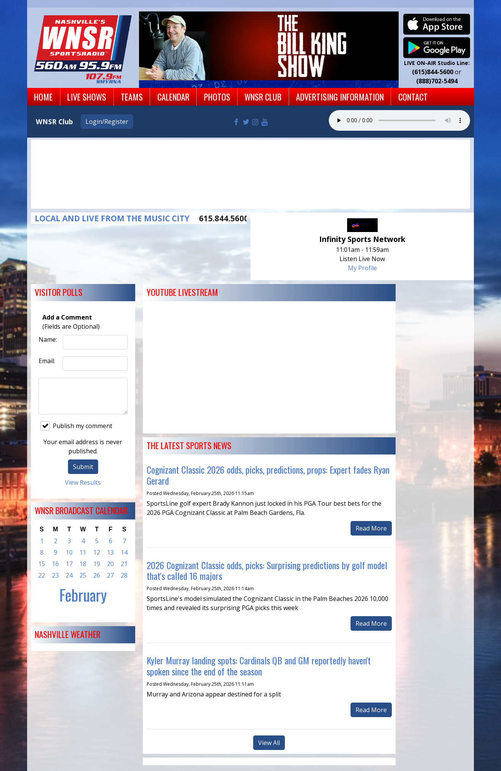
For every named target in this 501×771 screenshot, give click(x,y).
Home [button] (43, 96)
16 (55, 564)
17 (69, 564)
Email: (47, 361)
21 (124, 564)
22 (41, 575)
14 (124, 552)
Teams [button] (132, 96)
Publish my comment (76, 425)
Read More (371, 528)
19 (96, 564)
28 (124, 575)
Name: (48, 339)
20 (110, 564)
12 (96, 552)
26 (96, 575)
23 (55, 575)
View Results (83, 482)
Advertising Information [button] (340, 96)
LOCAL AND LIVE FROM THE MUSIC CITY (112, 218)
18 (82, 564)
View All (269, 743)
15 (41, 564)
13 (110, 552)
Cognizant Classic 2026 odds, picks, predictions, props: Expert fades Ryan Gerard (268, 475)
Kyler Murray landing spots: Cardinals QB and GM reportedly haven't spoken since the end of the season (259, 665)
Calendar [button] (173, 96)
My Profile (362, 268)
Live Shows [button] (86, 96)
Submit (83, 467)
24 (69, 575)
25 (82, 575)
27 (110, 575)
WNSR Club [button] (262, 96)
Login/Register (107, 121)
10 (69, 552)
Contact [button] (413, 96)
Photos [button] (217, 96)
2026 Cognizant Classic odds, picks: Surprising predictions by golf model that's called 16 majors (267, 570)
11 (82, 552)
